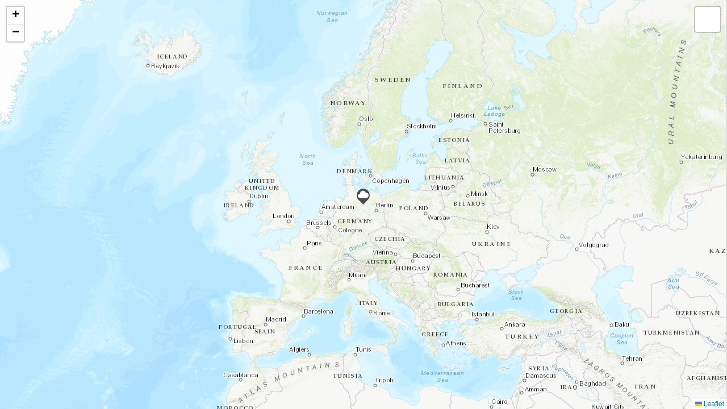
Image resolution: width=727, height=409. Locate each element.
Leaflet (709, 404)
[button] (363, 196)
